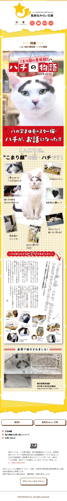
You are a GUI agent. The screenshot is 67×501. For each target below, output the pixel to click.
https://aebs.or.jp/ (18, 462)
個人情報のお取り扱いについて (17, 435)
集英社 (17, 422)
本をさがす (23, 23)
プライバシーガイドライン (33, 481)
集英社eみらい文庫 (50, 422)
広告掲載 (8, 431)
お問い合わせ (10, 438)
